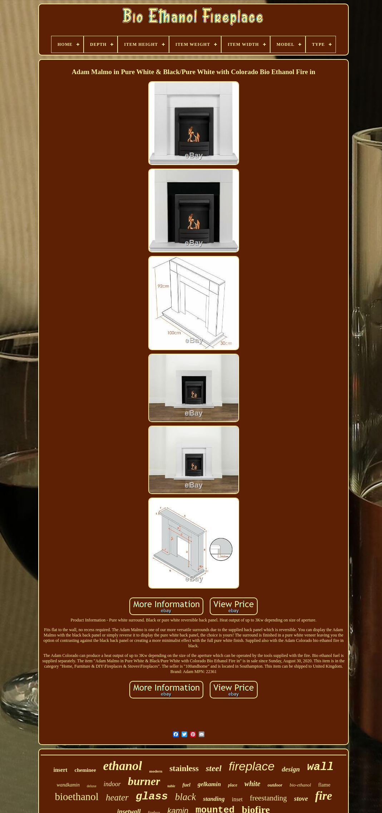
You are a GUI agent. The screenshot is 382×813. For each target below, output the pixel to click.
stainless (184, 768)
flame (324, 785)
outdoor (275, 785)
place (232, 785)
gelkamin (209, 784)
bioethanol (77, 796)
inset (237, 799)
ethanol (122, 766)
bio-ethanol (300, 785)
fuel (186, 785)
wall (320, 767)
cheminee (85, 770)
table (171, 786)
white (252, 784)
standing (213, 798)
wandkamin (68, 785)
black (185, 797)
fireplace (252, 766)
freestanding (268, 798)
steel (214, 768)
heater (117, 797)
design (291, 769)
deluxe (91, 786)
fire (323, 795)
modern (155, 771)
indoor (112, 784)
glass (152, 796)
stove (301, 798)
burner (144, 781)
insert (60, 770)
